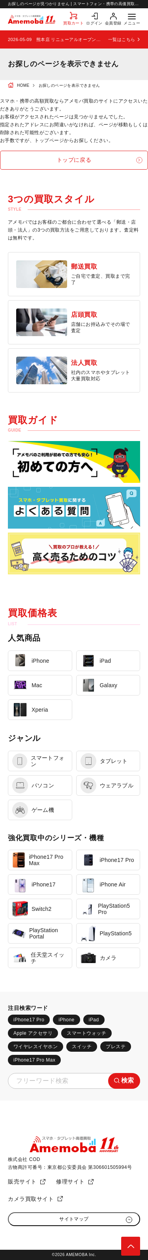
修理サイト (70, 1181)
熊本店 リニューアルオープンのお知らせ (70, 39)
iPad (94, 1020)
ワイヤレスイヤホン (35, 1046)
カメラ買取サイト (31, 1199)
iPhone (66, 1020)
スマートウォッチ (86, 1033)
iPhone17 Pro (28, 1020)
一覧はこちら (121, 39)
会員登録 (113, 23)
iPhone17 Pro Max (34, 1060)
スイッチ (82, 1046)
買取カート (73, 23)
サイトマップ (74, 1219)
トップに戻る (74, 160)
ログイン (94, 23)
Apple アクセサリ (32, 1033)
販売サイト (22, 1181)
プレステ (116, 1046)
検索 (127, 1080)
